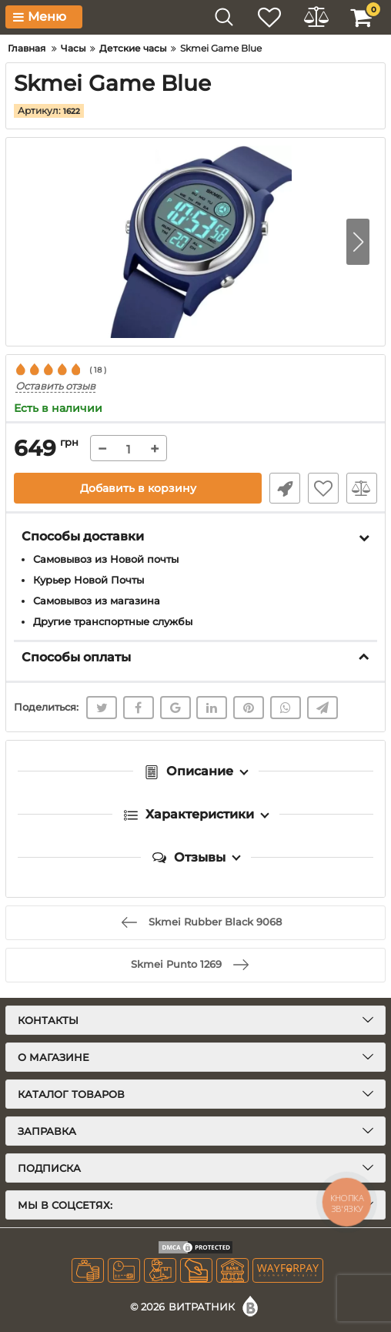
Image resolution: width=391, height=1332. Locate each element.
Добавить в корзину (138, 488)
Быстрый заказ (284, 488)
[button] (357, 242)
